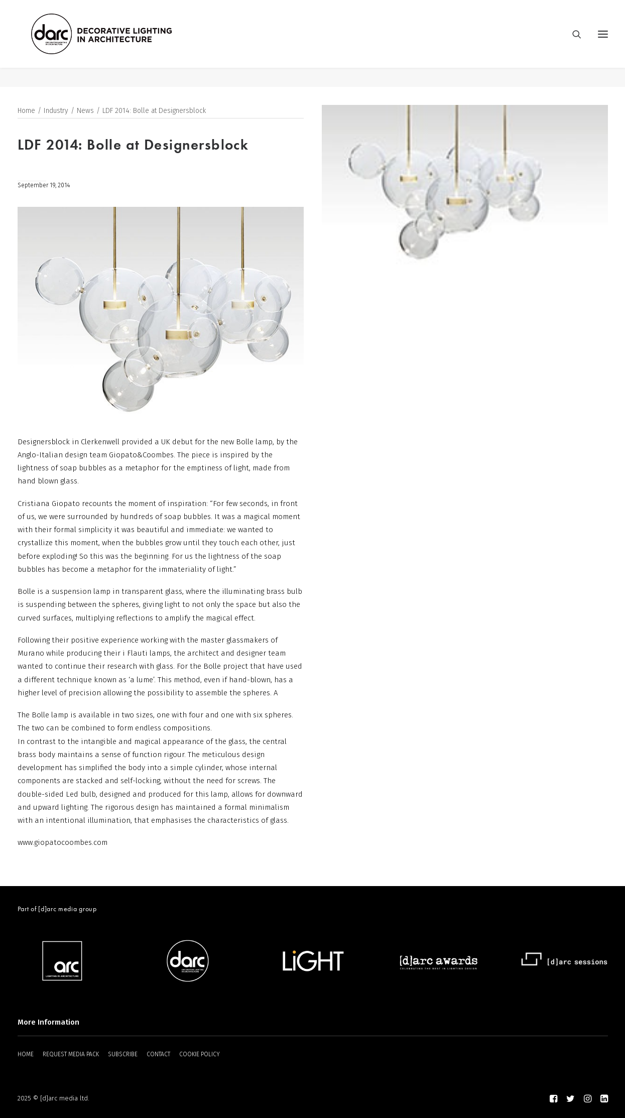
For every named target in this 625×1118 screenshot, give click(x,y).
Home (26, 111)
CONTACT (158, 1054)
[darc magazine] (121, 44)
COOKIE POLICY (199, 1054)
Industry (56, 111)
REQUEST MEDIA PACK (71, 1054)
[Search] (572, 43)
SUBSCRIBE (123, 1054)
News (85, 111)
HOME (26, 1054)
